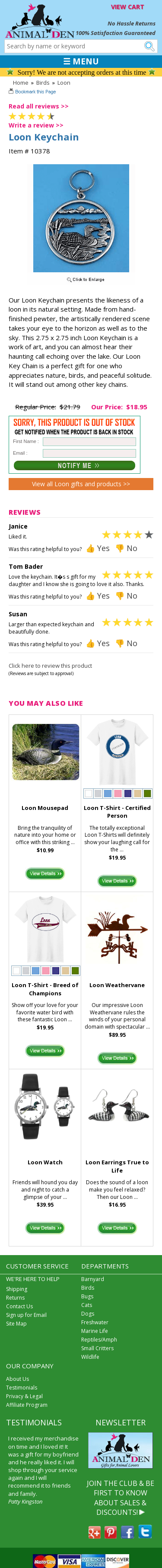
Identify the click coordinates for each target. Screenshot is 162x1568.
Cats (86, 1305)
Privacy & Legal (24, 1396)
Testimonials (21, 1387)
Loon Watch (45, 1162)
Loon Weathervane (117, 985)
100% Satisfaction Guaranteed (116, 33)
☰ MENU (81, 61)
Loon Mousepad (45, 808)
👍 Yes (98, 548)
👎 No (126, 548)
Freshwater (94, 1322)
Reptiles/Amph (99, 1339)
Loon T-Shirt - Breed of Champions (45, 989)
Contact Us (19, 1306)
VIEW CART (127, 7)
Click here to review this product (50, 665)
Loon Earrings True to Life (117, 1166)
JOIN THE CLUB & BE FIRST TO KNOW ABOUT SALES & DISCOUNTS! (120, 1498)
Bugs (87, 1296)
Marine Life (94, 1331)
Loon (63, 82)
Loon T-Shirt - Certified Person (117, 812)
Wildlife (90, 1357)
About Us (17, 1379)
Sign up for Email (26, 1315)
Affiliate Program (27, 1405)
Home (21, 82)
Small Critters (97, 1348)
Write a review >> (36, 125)
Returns (15, 1297)
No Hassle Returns (132, 23)
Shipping (16, 1289)
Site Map (16, 1323)
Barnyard (92, 1279)
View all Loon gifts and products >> (81, 484)
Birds (43, 82)
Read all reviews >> (39, 106)
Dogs (87, 1313)
